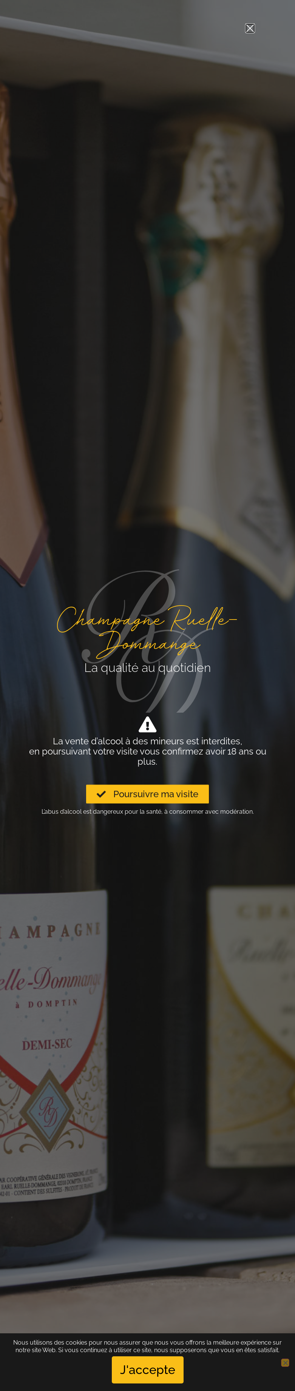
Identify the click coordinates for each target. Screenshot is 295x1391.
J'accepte (147, 1370)
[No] (285, 1363)
